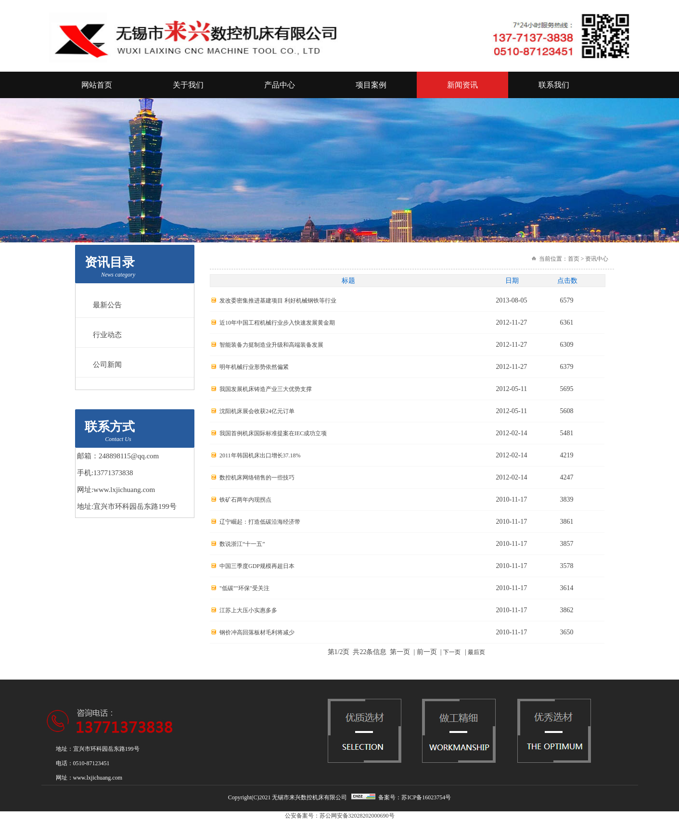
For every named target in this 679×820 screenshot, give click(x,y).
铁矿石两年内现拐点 (245, 499)
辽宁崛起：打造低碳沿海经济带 (259, 521)
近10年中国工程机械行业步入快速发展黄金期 (277, 322)
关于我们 (188, 85)
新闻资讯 (462, 85)
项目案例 (371, 85)
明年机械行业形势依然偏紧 (254, 367)
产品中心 (279, 85)
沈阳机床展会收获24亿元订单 (257, 411)
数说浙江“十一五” (242, 544)
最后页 (476, 652)
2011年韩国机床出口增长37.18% (260, 455)
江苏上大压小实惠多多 (248, 610)
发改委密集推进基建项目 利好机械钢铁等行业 (277, 300)
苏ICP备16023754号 (426, 797)
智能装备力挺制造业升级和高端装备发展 (271, 344)
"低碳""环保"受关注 (244, 588)
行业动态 (107, 335)
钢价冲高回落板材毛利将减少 (257, 632)
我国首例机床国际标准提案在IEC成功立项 (273, 433)
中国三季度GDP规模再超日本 (257, 566)
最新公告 (107, 305)
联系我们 (553, 85)
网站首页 (96, 85)
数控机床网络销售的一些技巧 (257, 477)
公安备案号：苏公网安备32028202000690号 (340, 815)
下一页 (452, 652)
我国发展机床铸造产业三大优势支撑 (265, 389)
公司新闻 (107, 364)
